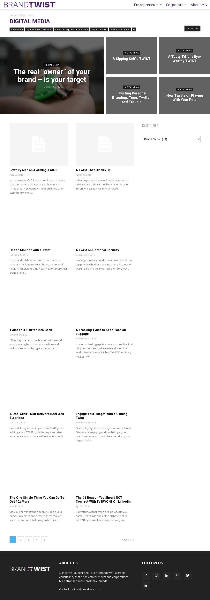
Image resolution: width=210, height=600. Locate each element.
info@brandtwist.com (87, 589)
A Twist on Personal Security (97, 250)
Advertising (17, 29)
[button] (205, 5)
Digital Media (52, 65)
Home (13, 15)
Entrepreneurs (148, 4)
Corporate (176, 4)
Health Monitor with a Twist (30, 250)
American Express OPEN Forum (71, 29)
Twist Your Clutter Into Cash (31, 330)
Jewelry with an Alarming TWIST (33, 170)
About (197, 4)
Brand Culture (99, 29)
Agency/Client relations (39, 29)
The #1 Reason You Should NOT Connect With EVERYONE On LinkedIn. (103, 499)
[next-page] (44, 539)
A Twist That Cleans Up (93, 170)
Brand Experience (120, 29)
